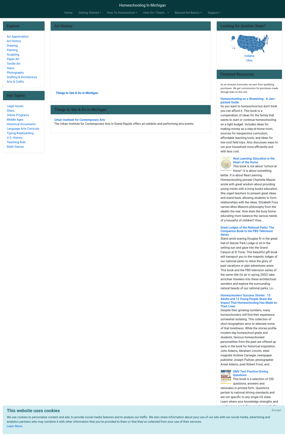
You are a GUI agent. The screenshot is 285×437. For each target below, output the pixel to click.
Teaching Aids (16, 142)
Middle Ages (15, 119)
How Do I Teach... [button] (155, 12)
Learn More (14, 426)
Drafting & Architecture (22, 77)
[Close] (276, 410)
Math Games (15, 146)
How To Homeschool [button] (121, 12)
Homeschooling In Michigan (142, 5)
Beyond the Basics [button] (187, 12)
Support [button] (213, 12)
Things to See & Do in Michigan (77, 93)
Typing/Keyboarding (20, 133)
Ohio (249, 60)
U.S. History (14, 137)
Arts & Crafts (15, 81)
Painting (12, 50)
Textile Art (13, 63)
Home (68, 12)
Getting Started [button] (88, 12)
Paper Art (13, 59)
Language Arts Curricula (23, 128)
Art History (14, 41)
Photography (15, 72)
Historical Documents (21, 124)
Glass (10, 68)
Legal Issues (15, 106)
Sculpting (13, 54)
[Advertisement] (130, 62)
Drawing (12, 45)
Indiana (249, 56)
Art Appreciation (18, 36)
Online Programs (18, 115)
